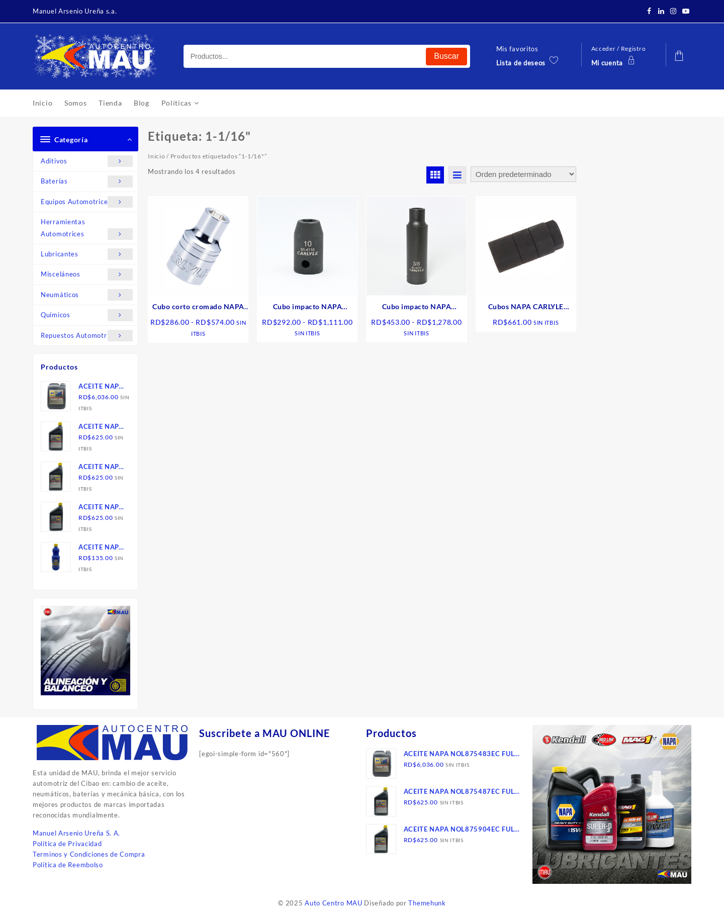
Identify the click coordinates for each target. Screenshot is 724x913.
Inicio (156, 156)
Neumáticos (87, 295)
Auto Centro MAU (334, 903)
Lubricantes (87, 254)
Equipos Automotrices (87, 202)
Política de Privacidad (67, 844)
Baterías (87, 181)
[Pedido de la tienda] (523, 174)
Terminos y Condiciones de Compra (89, 854)
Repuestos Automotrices (87, 335)
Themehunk (426, 903)
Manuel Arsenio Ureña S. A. (76, 833)
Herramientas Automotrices (87, 229)
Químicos (87, 315)
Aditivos (87, 161)
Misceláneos (87, 274)
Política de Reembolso (68, 865)
